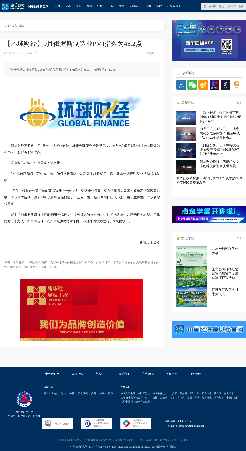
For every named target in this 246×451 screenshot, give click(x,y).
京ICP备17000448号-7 (69, 440)
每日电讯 (207, 397)
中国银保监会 (160, 393)
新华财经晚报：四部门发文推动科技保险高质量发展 (219, 164)
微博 (71, 393)
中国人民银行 (128, 393)
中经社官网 (52, 373)
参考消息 (229, 393)
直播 (121, 6)
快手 (102, 393)
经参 (172, 397)
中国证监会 (144, 393)
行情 (100, 6)
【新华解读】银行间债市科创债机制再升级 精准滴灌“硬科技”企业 (220, 117)
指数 (159, 6)
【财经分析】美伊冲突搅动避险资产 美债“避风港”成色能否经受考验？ (219, 150)
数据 (89, 6)
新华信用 (207, 393)
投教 (148, 6)
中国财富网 (232, 397)
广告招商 (148, 373)
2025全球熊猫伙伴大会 (225, 251)
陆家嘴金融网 (142, 401)
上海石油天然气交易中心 (134, 397)
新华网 (217, 393)
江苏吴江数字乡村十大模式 (225, 292)
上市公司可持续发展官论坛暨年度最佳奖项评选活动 (225, 273)
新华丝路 (194, 393)
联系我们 (124, 373)
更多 (239, 102)
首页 (57, 6)
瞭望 (189, 397)
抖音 (93, 393)
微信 (63, 393)
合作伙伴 (195, 373)
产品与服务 (174, 6)
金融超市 (135, 6)
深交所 (183, 393)
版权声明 (171, 373)
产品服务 (101, 373)
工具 (111, 6)
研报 (79, 6)
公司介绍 (77, 373)
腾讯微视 (83, 393)
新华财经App (50, 393)
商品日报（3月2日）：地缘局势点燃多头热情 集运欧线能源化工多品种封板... (220, 133)
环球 (196, 397)
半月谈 (180, 397)
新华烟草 (219, 397)
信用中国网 (127, 401)
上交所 (173, 393)
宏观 (14, 25)
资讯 (68, 6)
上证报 (163, 397)
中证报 (153, 397)
